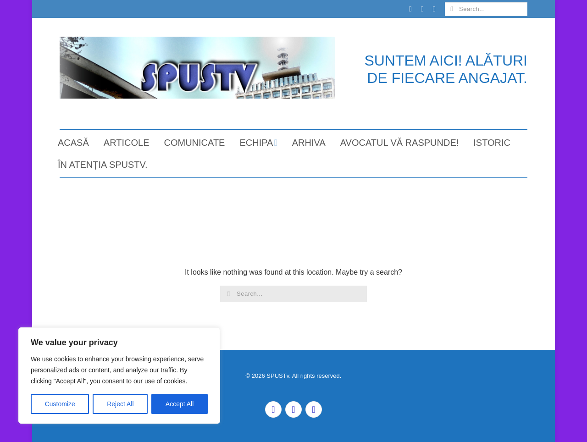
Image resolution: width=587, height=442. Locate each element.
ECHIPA (256, 143)
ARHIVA (309, 143)
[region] (119, 375)
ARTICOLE (127, 143)
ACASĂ (73, 143)
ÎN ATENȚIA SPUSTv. (103, 165)
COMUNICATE (194, 143)
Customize (60, 404)
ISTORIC (491, 143)
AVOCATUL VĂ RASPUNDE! (399, 143)
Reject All (120, 404)
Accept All (180, 404)
